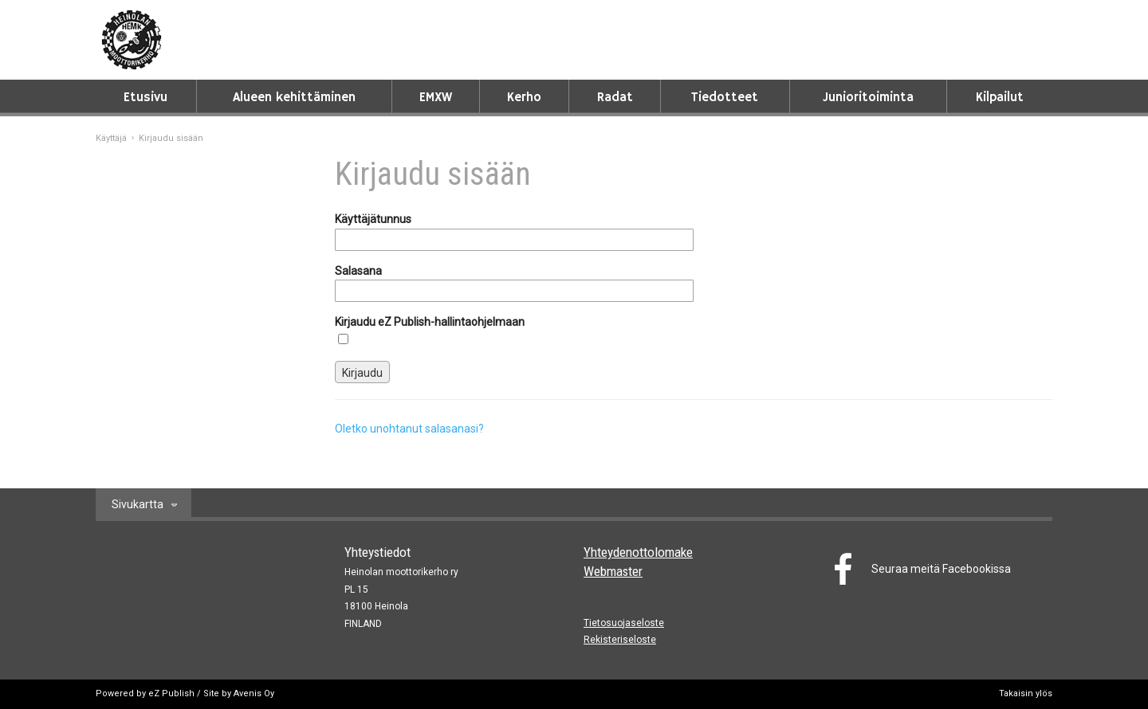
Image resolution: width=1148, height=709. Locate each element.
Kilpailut (1000, 97)
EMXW (435, 97)
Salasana (358, 270)
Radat (615, 97)
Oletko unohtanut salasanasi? (409, 428)
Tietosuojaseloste (624, 623)
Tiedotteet (724, 97)
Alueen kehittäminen (294, 97)
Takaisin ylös (1025, 693)
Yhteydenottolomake (638, 552)
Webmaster (613, 571)
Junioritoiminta (868, 97)
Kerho (524, 97)
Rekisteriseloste (620, 639)
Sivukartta (137, 504)
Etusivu (145, 97)
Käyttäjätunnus (373, 219)
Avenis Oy (254, 693)
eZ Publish (171, 693)
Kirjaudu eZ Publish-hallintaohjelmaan (430, 321)
